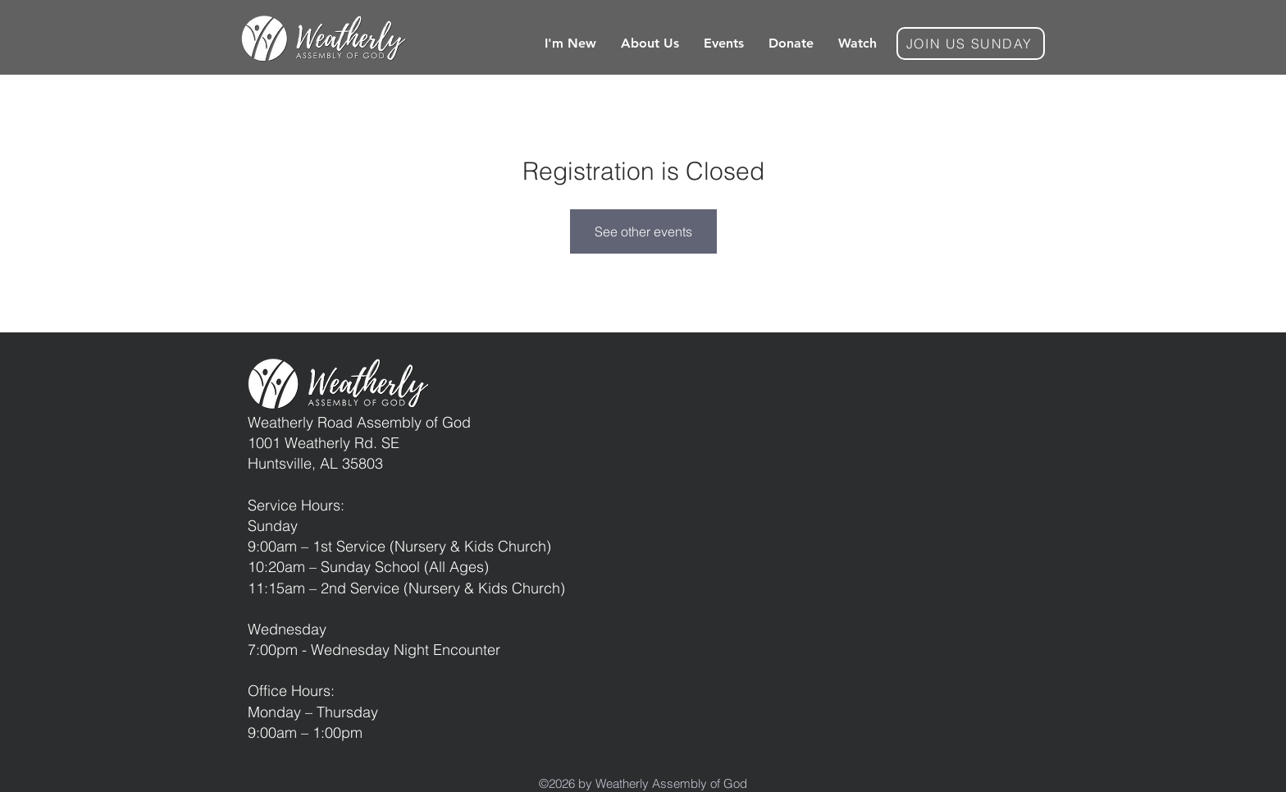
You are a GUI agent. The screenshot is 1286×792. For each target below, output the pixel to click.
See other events (643, 231)
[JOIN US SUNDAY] (970, 43)
